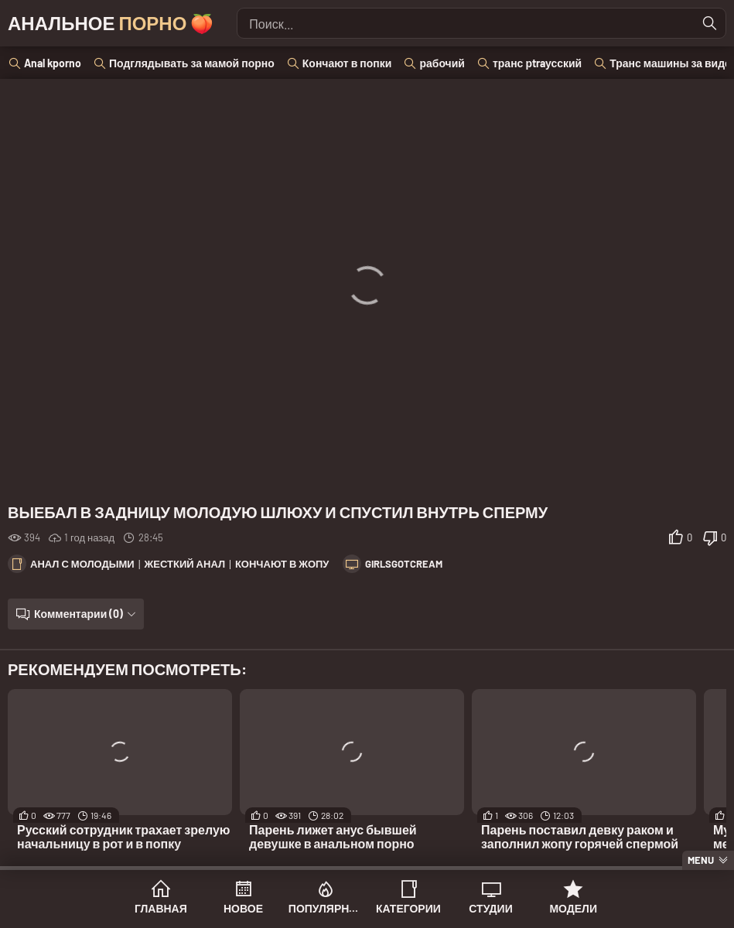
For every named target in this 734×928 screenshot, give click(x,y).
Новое (243, 908)
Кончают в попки (347, 63)
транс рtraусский (537, 63)
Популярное (326, 908)
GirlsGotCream (403, 563)
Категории (408, 908)
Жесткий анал (185, 563)
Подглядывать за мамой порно (192, 63)
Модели (573, 908)
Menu (701, 860)
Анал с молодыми (82, 563)
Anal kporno (52, 63)
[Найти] (710, 23)
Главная (161, 908)
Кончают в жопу (282, 563)
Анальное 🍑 (110, 23)
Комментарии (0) (78, 613)
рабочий (442, 63)
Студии (490, 908)
